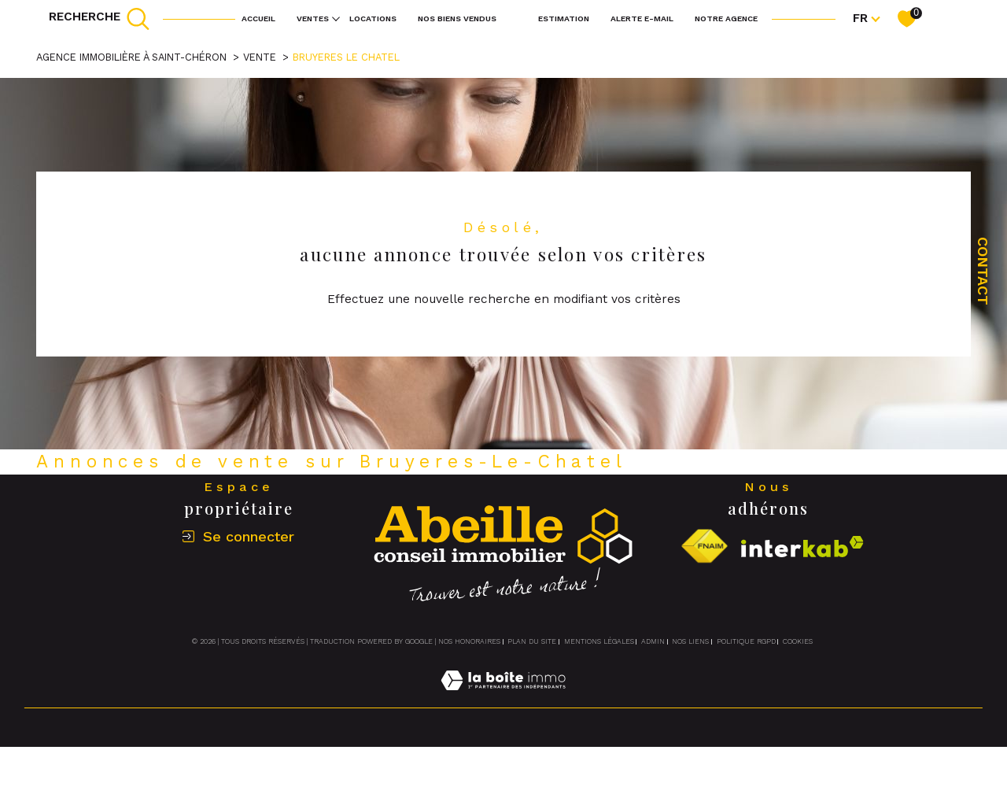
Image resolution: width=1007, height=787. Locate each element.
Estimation (563, 18)
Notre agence (726, 18)
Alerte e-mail (641, 18)
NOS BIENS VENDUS (457, 18)
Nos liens (690, 641)
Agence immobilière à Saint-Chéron (131, 57)
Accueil (258, 18)
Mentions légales (599, 641)
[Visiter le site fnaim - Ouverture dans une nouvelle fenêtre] (704, 546)
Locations (373, 18)
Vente (259, 57)
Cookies (798, 641)
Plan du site (531, 641)
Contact (983, 271)
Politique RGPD (746, 641)
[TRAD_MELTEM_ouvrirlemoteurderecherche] (100, 18)
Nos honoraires (469, 641)
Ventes (313, 18)
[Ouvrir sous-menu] (336, 17)
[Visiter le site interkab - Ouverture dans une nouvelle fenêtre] (802, 546)
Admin (653, 641)
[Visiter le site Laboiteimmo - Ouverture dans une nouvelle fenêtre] (503, 699)
